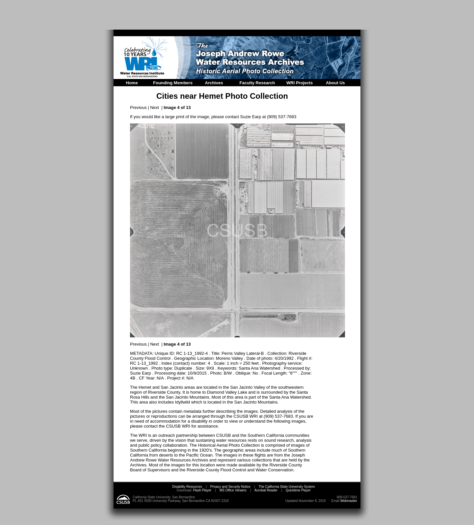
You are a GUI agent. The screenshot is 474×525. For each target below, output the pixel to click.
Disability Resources (187, 486)
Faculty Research (257, 82)
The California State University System (287, 486)
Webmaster (348, 501)
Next (154, 107)
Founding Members (173, 82)
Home (132, 82)
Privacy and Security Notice (230, 486)
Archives (214, 82)
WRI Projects (299, 82)
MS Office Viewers (233, 490)
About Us (335, 82)
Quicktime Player (298, 490)
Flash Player (201, 490)
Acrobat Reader (265, 490)
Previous (138, 107)
